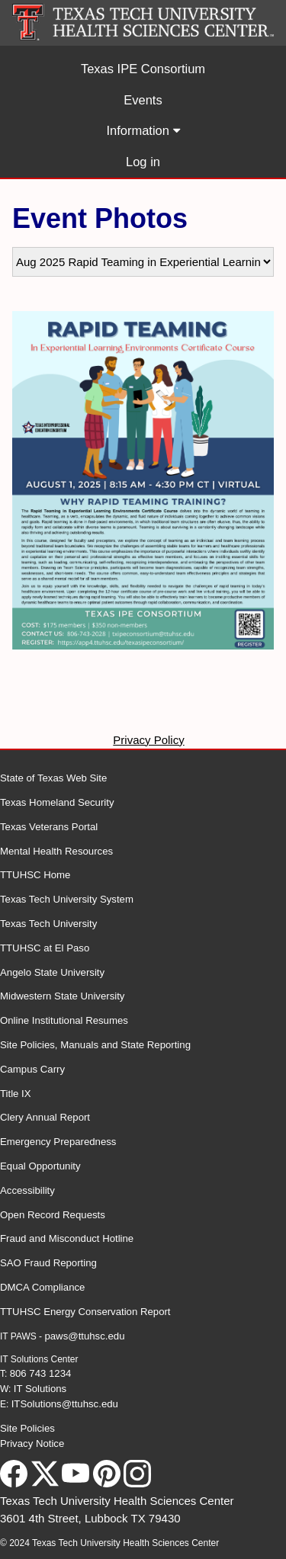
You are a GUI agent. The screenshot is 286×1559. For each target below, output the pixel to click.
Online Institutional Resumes (64, 1020)
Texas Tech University (48, 923)
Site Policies (27, 1428)
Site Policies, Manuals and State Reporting (95, 1045)
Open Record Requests (52, 1215)
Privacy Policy (148, 739)
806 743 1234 (41, 1373)
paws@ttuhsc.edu (84, 1336)
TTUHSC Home (35, 875)
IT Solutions (40, 1388)
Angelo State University (52, 972)
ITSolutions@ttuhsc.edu (64, 1404)
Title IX (15, 1093)
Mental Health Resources (56, 851)
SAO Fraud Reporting (48, 1263)
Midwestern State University (62, 996)
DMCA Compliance (42, 1287)
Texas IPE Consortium (143, 68)
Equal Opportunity (40, 1166)
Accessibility (27, 1190)
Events (143, 100)
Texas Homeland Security (57, 802)
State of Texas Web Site (53, 778)
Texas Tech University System (66, 899)
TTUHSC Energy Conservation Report (85, 1311)
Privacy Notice (32, 1443)
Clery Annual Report (45, 1117)
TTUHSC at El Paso (44, 948)
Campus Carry (32, 1069)
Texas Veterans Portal (49, 826)
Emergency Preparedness (58, 1141)
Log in (143, 161)
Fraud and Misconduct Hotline (66, 1238)
